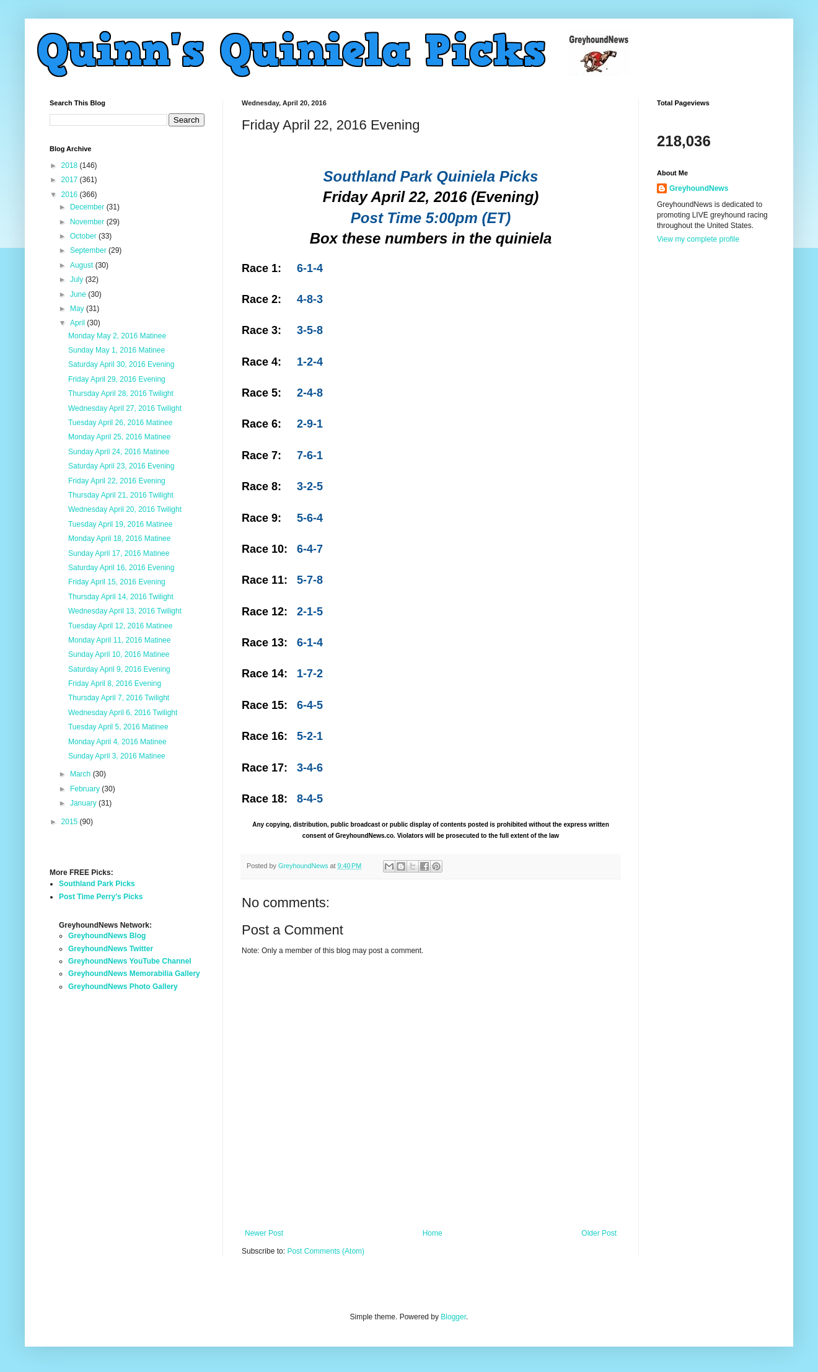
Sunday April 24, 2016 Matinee (118, 451)
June (79, 294)
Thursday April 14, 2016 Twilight (121, 596)
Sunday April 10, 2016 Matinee (118, 654)
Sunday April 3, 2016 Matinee (116, 756)
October (84, 236)
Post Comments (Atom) (325, 1251)
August (82, 265)
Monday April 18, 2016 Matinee (119, 538)
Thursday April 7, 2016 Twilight (118, 697)
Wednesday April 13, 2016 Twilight (125, 611)
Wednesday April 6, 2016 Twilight (122, 712)
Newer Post (264, 1233)
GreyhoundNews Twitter (110, 948)
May (78, 308)
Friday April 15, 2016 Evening (116, 582)
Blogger (453, 1317)
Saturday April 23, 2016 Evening (121, 466)
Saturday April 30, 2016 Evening (121, 364)
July (78, 279)
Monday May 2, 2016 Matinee (117, 336)
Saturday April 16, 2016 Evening (121, 567)
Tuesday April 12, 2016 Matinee (120, 626)
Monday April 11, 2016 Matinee (119, 640)
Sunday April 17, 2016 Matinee (118, 553)
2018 (70, 165)
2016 (70, 194)
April (78, 323)
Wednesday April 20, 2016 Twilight (125, 509)
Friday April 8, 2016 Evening (114, 683)
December (88, 207)
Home (432, 1233)
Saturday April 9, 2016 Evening (119, 669)
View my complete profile (698, 239)
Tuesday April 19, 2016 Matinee (120, 524)
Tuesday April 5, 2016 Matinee (118, 727)
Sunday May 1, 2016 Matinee (116, 350)
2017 (70, 179)
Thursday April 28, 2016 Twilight (121, 393)
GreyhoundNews (698, 188)
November (88, 222)
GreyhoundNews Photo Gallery (123, 986)
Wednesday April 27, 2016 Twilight (125, 408)
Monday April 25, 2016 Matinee (119, 437)
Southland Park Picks (97, 883)
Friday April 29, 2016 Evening (116, 379)
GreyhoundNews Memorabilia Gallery (134, 973)
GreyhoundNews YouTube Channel (129, 961)
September (89, 250)
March (81, 774)
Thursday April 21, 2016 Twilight (121, 495)
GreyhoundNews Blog (107, 935)
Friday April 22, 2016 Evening (116, 481)
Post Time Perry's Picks (101, 896)
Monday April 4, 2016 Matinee (117, 741)
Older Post (599, 1233)
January (84, 803)
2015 (70, 821)
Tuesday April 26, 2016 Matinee (120, 422)
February (86, 789)
